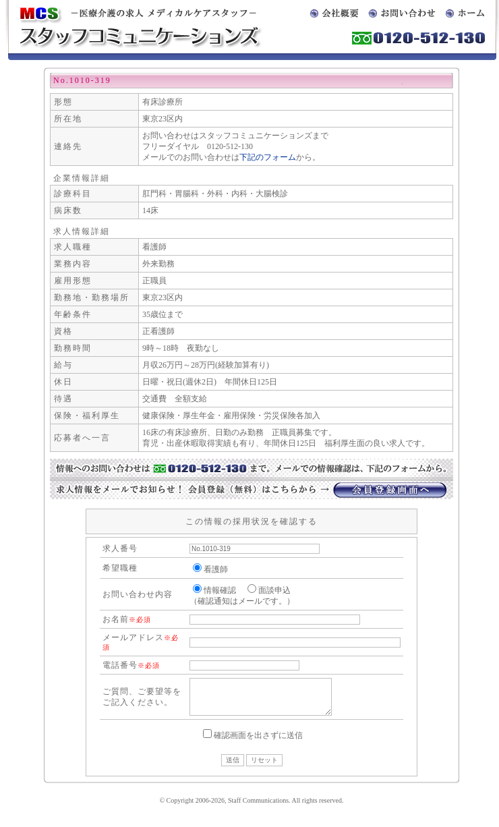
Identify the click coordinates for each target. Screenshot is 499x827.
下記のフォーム (267, 157)
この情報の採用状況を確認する (251, 521)
